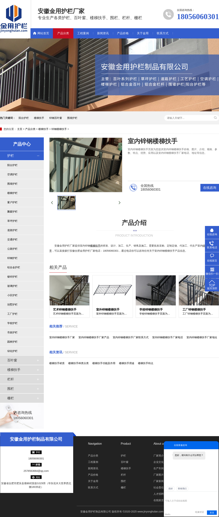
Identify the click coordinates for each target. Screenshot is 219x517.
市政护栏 (12, 332)
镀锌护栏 (12, 276)
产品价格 (123, 33)
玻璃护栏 (12, 285)
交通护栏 (12, 239)
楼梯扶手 (39, 117)
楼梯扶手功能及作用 (103, 363)
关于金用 (143, 33)
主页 (19, 129)
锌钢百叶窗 (55, 117)
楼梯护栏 (12, 193)
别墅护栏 (12, 304)
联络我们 (182, 488)
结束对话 (199, 512)
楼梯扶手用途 (126, 363)
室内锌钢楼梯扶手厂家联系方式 (131, 337)
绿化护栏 (12, 351)
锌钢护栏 (12, 258)
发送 (212, 512)
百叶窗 (12, 360)
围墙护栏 (72, 117)
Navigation (95, 443)
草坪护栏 (12, 220)
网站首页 (43, 33)
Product (126, 443)
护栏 (10, 155)
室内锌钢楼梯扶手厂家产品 (93, 337)
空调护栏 (12, 174)
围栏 (10, 389)
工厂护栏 (12, 313)
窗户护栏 (12, 202)
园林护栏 (12, 341)
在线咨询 (209, 188)
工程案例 (83, 33)
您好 (170, 488)
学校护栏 (12, 323)
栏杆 (10, 379)
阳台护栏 (24, 117)
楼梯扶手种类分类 (78, 363)
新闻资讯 (103, 33)
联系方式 (162, 33)
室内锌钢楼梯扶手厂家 (62, 337)
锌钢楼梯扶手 (59, 129)
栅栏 (10, 398)
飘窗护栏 (12, 211)
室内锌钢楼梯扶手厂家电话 (167, 337)
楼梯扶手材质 (57, 363)
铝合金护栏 (13, 267)
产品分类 (63, 33)
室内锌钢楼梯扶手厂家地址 (202, 337)
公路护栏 (12, 248)
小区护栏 (12, 295)
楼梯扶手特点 (145, 363)
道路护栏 (12, 230)
